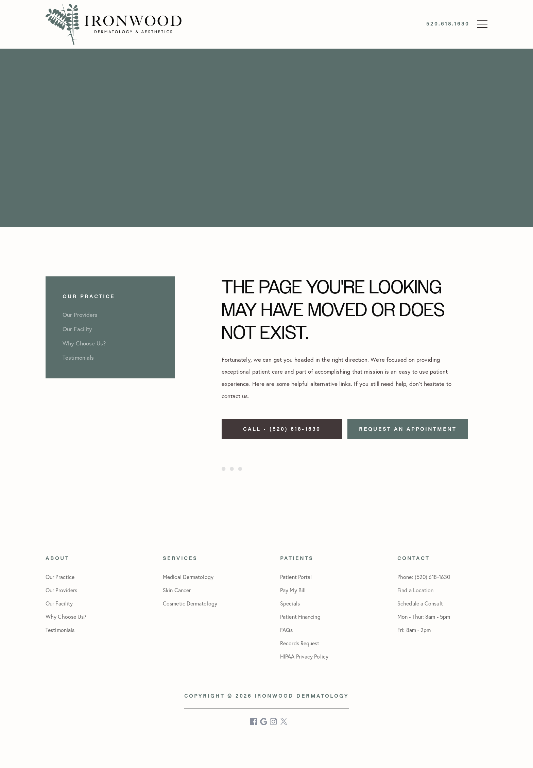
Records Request (300, 643)
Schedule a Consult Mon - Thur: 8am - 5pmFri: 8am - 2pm (423, 616)
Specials (290, 603)
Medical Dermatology (188, 576)
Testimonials (60, 629)
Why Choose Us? (66, 616)
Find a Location (415, 590)
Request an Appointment (408, 428)
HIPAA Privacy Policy (304, 656)
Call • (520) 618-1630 (282, 428)
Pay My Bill (293, 590)
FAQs (286, 629)
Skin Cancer (177, 590)
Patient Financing (300, 616)
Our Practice (60, 576)
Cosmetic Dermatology (190, 603)
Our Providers (61, 590)
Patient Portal (296, 576)
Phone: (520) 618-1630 (423, 576)
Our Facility (59, 603)
